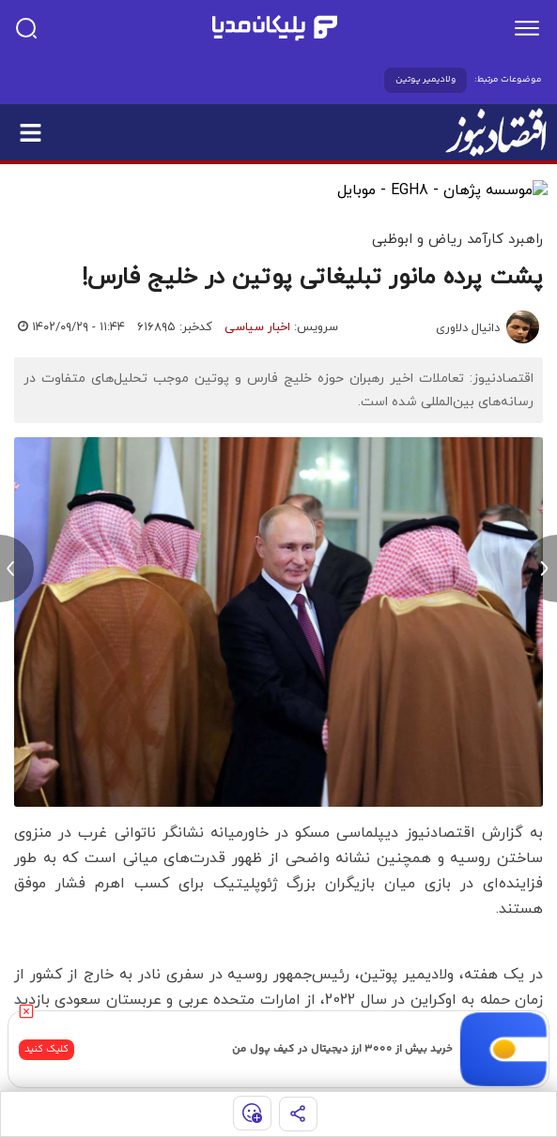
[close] (26, 1011)
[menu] (527, 28)
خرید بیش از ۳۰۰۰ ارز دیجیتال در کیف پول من (342, 1049)
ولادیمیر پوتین (425, 79)
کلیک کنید (46, 1049)
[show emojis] (252, 1113)
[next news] (540, 568)
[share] (298, 1114)
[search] (26, 28)
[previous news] (17, 568)
